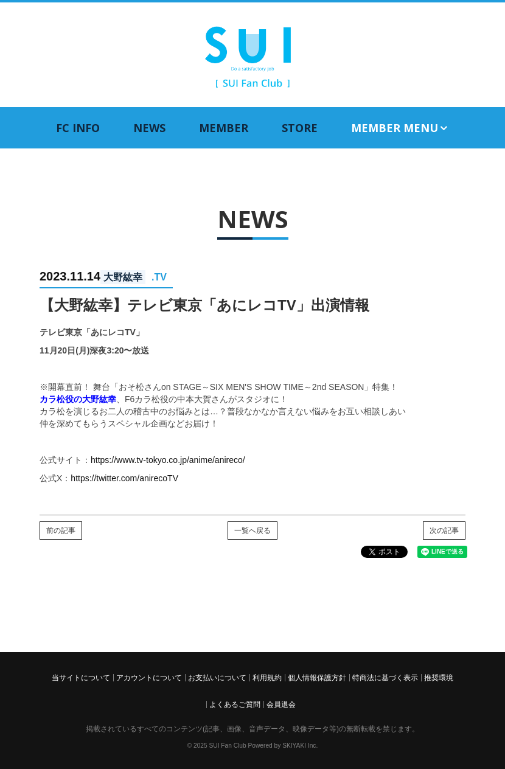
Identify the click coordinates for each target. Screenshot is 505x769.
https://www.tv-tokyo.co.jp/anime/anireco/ (168, 460)
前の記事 (60, 530)
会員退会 (281, 704)
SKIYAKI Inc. (300, 745)
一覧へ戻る (252, 530)
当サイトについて (81, 677)
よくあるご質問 (234, 704)
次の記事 (444, 530)
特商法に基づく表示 (385, 677)
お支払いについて (217, 677)
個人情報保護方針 (317, 677)
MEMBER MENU (400, 128)
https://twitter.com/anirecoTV (124, 478)
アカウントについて (149, 677)
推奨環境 (438, 677)
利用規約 (267, 677)
